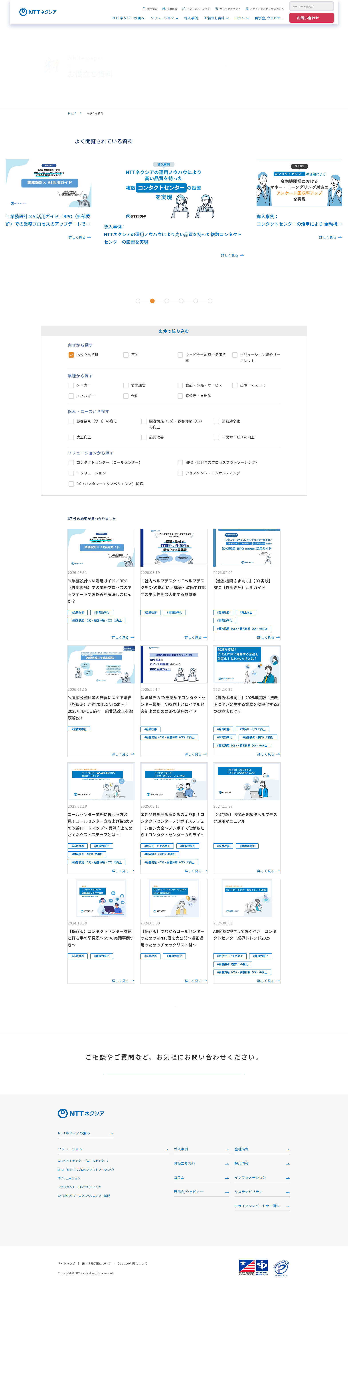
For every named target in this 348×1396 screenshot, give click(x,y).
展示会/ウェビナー (269, 18)
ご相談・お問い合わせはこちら (174, 1166)
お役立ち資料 (214, 18)
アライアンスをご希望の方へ (264, 8)
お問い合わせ (308, 17)
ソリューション (162, 18)
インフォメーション (196, 8)
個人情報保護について (96, 1369)
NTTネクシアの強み (128, 18)
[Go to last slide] (103, 224)
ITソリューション (69, 1284)
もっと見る (174, 1079)
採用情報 (169, 8)
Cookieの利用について (132, 1369)
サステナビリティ (228, 8)
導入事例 (191, 18)
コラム (240, 18)
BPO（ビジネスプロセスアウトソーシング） (87, 1275)
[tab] (138, 301)
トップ (71, 113)
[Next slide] (244, 224)
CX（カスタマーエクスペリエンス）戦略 (84, 1301)
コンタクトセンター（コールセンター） (84, 1266)
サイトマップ (66, 1369)
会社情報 (150, 8)
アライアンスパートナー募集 (257, 1311)
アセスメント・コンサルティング (79, 1292)
